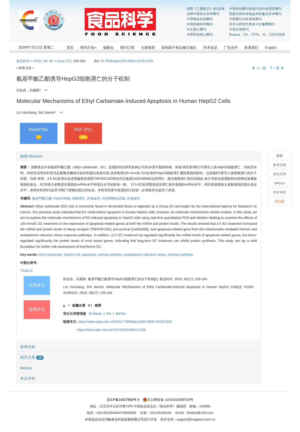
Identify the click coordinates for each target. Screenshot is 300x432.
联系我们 (251, 47)
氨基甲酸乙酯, (43, 198)
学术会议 (210, 47)
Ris (108, 314)
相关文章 (32, 357)
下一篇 (277, 68)
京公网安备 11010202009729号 (168, 400)
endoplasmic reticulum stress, (146, 254)
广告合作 (231, 47)
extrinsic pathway (180, 254)
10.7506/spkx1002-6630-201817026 (126, 61)
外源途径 (133, 198)
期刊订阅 (127, 47)
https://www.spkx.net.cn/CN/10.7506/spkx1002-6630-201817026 (125, 321)
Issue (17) (64, 61)
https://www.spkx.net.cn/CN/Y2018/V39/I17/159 (111, 330)
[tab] (139, 156)
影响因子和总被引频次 (179, 47)
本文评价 (27, 378)
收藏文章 (78, 305)
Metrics (26, 368)
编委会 (108, 47)
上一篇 (259, 68)
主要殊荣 (148, 47)
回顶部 (280, 201)
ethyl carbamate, (51, 254)
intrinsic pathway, (111, 254)
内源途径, (94, 198)
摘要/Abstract (31, 156)
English (271, 47)
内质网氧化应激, (114, 198)
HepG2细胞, (62, 198)
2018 (37, 61)
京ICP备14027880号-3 (123, 400)
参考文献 (27, 347)
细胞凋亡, (79, 198)
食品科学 (23, 61)
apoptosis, (90, 254)
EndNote (95, 314)
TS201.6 (26, 271)
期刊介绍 (88, 47)
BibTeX (121, 314)
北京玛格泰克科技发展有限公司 (121, 419)
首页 (70, 47)
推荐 (98, 305)
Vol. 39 (48, 61)
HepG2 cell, (73, 254)
